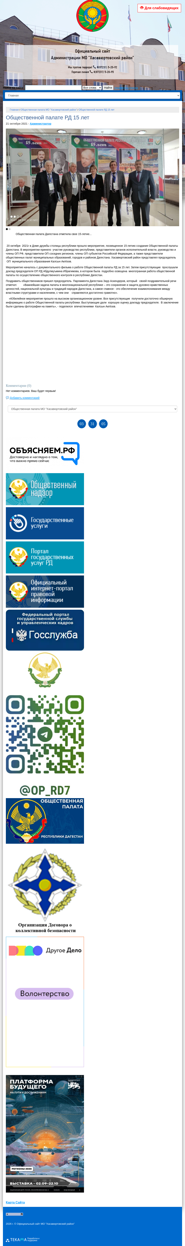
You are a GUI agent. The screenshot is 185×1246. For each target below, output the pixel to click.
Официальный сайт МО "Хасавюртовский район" (46, 1223)
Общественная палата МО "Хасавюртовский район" (49, 109)
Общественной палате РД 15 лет (96, 109)
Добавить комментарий (24, 397)
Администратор (40, 123)
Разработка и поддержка (33, 1239)
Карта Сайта (15, 1202)
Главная (14, 109)
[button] (7, 229)
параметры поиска (126, 87)
